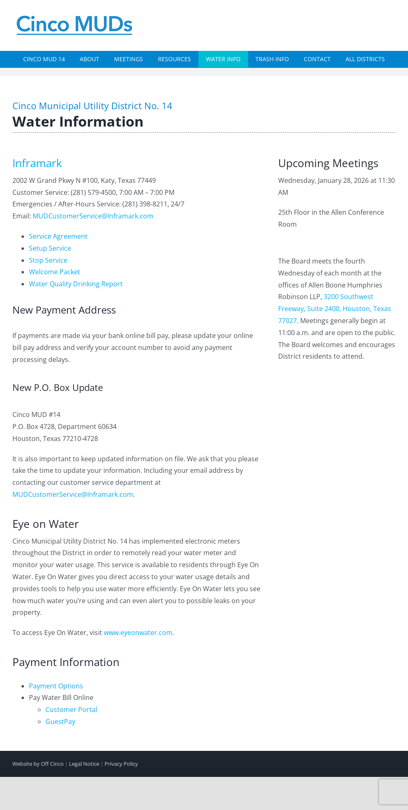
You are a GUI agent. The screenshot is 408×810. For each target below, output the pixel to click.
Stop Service (48, 260)
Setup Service (50, 248)
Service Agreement (58, 236)
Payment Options (56, 685)
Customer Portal (71, 709)
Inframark (37, 163)
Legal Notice (84, 763)
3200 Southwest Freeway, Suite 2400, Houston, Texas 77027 (334, 308)
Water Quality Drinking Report (76, 283)
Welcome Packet (54, 271)
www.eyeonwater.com (138, 632)
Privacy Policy (121, 763)
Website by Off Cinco (38, 763)
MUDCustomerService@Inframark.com (93, 215)
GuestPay (60, 721)
